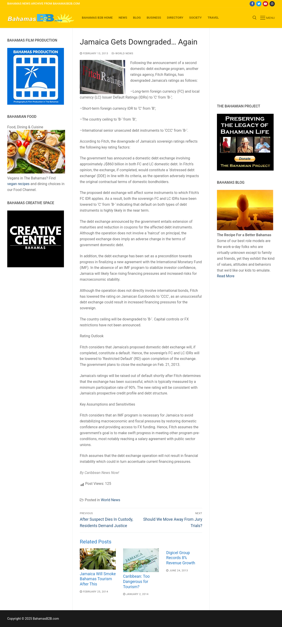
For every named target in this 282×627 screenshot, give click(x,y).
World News (122, 53)
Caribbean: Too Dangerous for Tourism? (136, 581)
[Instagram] (272, 3)
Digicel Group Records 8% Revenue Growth (180, 557)
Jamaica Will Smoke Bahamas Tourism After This (98, 579)
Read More (225, 276)
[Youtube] (265, 3)
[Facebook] (252, 3)
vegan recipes (18, 184)
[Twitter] (258, 3)
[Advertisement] (245, 65)
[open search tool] (255, 18)
